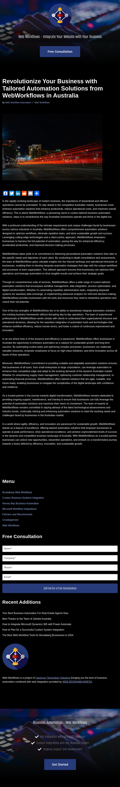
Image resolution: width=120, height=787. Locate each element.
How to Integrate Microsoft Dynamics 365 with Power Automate (37, 631)
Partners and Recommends (17, 521)
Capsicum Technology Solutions (53, 685)
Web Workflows (42, 102)
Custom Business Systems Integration (23, 505)
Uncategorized (10, 527)
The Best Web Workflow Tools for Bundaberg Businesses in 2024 (38, 643)
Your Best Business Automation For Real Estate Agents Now (35, 620)
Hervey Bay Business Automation (20, 510)
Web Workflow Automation (18, 102)
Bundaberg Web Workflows (17, 499)
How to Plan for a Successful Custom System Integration (33, 637)
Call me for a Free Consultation (60, 595)
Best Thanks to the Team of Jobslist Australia (27, 626)
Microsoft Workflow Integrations (19, 516)
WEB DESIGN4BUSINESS (78, 689)
